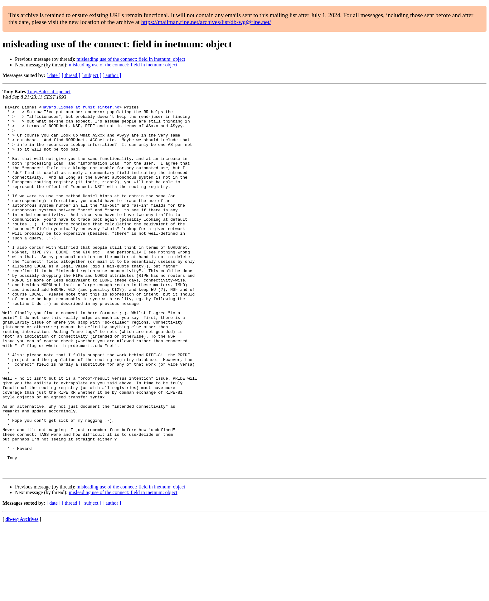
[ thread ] (71, 75)
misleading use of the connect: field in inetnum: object (130, 59)
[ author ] (112, 75)
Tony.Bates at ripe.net (48, 91)
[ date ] (53, 75)
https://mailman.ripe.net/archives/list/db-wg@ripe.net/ (206, 22)
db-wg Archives (21, 593)
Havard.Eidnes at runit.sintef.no (80, 108)
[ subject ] (91, 75)
